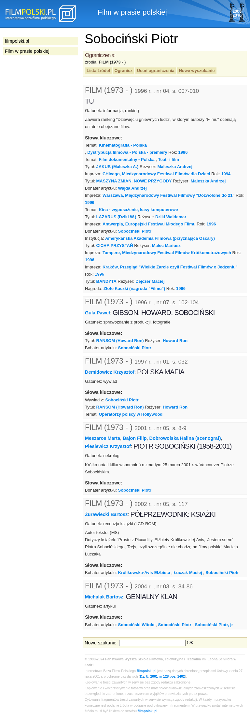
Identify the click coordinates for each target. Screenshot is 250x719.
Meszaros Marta (102, 438)
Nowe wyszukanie (197, 70)
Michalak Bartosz (104, 596)
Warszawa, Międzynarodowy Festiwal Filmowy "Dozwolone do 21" (169, 195)
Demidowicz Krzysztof (109, 372)
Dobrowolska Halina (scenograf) (185, 438)
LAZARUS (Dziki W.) (116, 216)
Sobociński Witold (136, 624)
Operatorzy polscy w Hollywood (130, 414)
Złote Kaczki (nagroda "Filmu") (134, 288)
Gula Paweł (97, 312)
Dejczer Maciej (149, 281)
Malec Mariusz (166, 245)
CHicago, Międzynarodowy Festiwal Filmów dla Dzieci (156, 173)
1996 (183, 152)
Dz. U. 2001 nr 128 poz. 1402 (162, 676)
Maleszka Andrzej (175, 166)
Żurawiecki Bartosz (106, 514)
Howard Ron (175, 340)
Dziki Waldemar (170, 216)
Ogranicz (123, 70)
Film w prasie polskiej (27, 51)
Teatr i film (168, 159)
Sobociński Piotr (134, 231)
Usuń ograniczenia (155, 70)
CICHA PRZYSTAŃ (114, 245)
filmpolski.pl (147, 671)
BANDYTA (106, 281)
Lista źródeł (98, 70)
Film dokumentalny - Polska (126, 159)
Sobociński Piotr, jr (214, 624)
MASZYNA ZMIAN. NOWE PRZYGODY (134, 181)
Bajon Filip (135, 438)
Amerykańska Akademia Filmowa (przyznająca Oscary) (160, 238)
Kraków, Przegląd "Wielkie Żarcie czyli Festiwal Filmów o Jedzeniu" (170, 267)
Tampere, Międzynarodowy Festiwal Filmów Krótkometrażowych (167, 252)
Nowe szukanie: (101, 642)
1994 (225, 173)
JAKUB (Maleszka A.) (117, 166)
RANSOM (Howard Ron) (120, 340)
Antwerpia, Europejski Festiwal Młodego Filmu (149, 224)
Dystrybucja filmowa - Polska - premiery (127, 152)
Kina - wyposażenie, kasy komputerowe (138, 209)
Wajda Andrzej (132, 188)
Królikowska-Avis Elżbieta (144, 572)
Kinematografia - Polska (123, 145)
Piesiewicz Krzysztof (108, 446)
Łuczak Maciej (188, 572)
